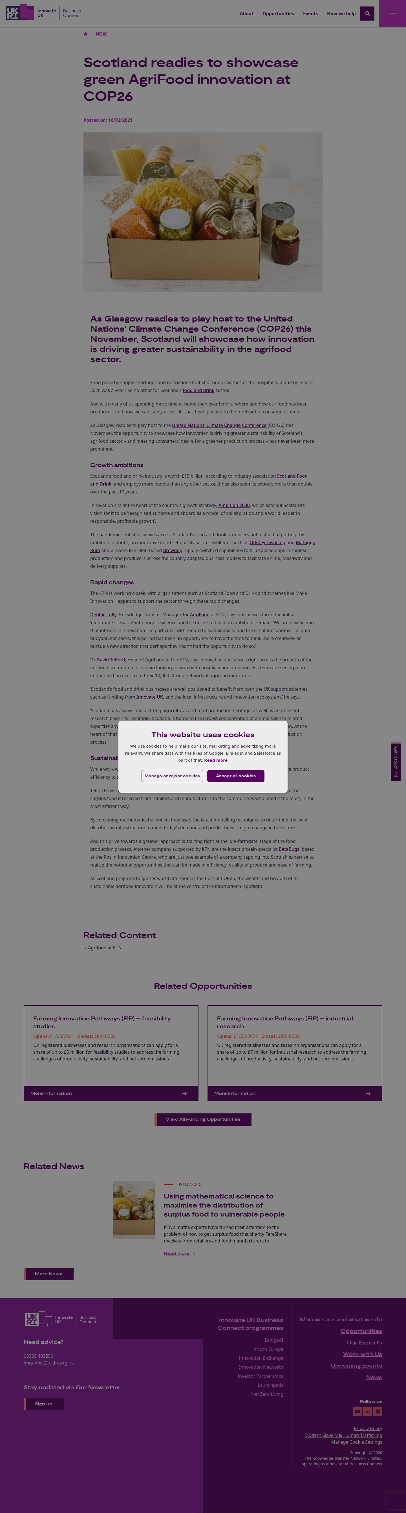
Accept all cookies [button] (236, 776)
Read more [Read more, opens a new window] (216, 760)
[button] (172, 776)
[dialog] (203, 756)
